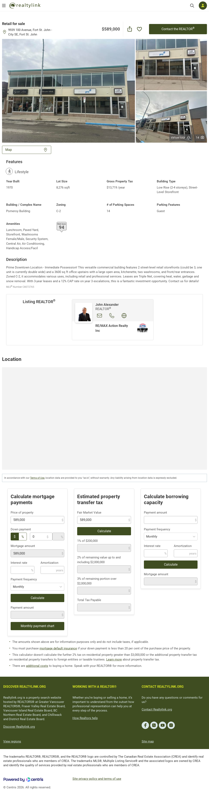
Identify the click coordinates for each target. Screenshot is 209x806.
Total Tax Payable (89, 600)
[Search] (192, 5)
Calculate (37, 598)
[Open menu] (4, 5)
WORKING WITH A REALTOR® (94, 687)
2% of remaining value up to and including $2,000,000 (99, 560)
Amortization (49, 563)
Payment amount (22, 607)
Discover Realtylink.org (19, 727)
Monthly (18, 587)
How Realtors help (85, 718)
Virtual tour (181, 137)
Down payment (21, 529)
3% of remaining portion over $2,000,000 (96, 581)
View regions (12, 741)
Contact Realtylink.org (157, 709)
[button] (68, 90)
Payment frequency (24, 579)
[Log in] (203, 5)
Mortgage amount (23, 546)
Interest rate (19, 563)
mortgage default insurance (58, 648)
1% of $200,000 (87, 541)
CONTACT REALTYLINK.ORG (163, 687)
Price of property (22, 512)
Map (26, 150)
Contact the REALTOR (178, 28)
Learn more (114, 659)
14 (200, 137)
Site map (148, 741)
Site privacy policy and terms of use (96, 779)
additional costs (37, 666)
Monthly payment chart (37, 626)
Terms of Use (37, 477)
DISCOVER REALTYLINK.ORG (24, 687)
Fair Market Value (89, 512)
